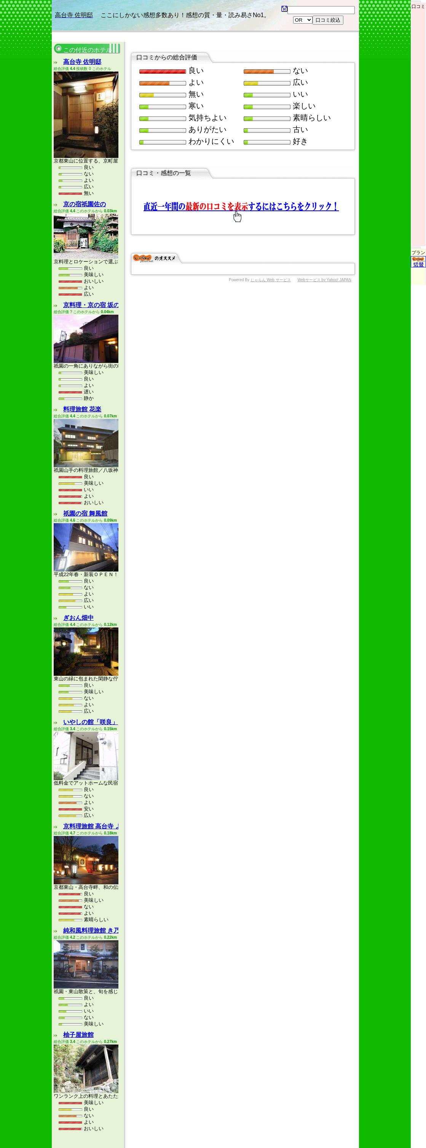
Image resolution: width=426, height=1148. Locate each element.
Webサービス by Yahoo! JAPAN (324, 242)
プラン (418, 219)
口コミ (418, 4)
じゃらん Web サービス (270, 242)
